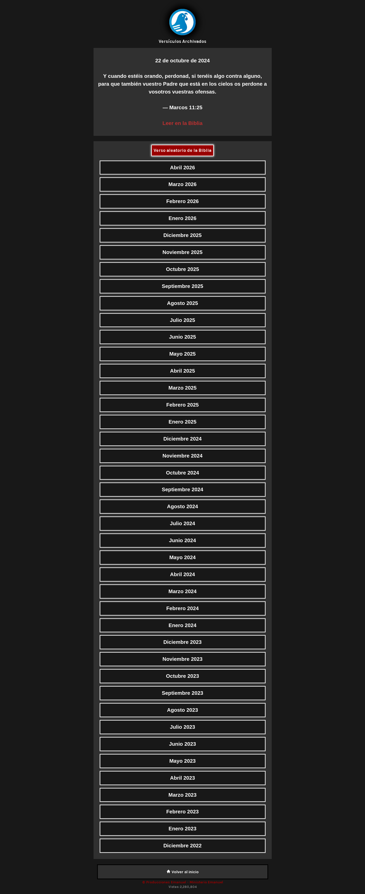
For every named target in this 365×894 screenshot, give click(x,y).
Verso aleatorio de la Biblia (182, 150)
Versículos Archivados (182, 41)
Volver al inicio (183, 871)
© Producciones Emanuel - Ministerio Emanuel (182, 882)
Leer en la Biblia (182, 123)
